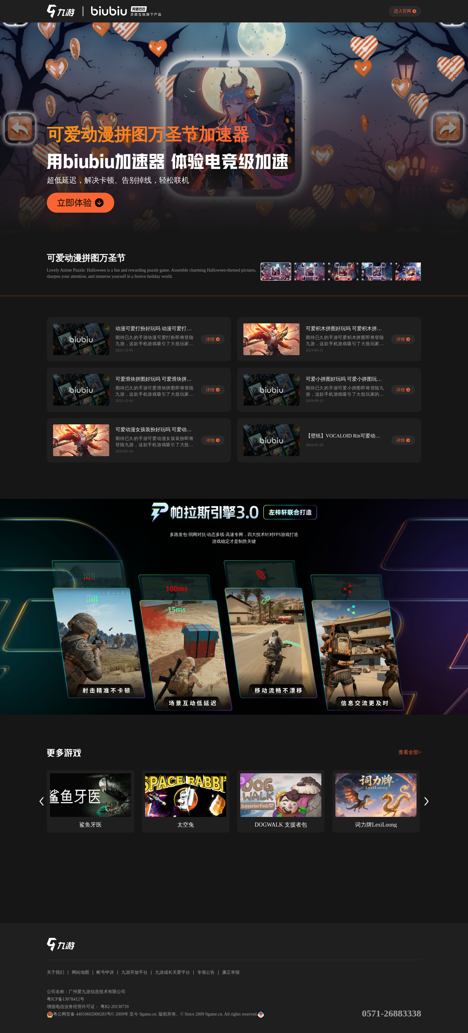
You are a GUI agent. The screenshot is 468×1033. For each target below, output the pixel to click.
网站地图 (80, 972)
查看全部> (409, 752)
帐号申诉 (105, 972)
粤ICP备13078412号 (65, 999)
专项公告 (206, 972)
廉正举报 (231, 972)
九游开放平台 (134, 972)
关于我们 (55, 972)
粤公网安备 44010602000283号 (79, 1014)
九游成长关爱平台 (172, 972)
